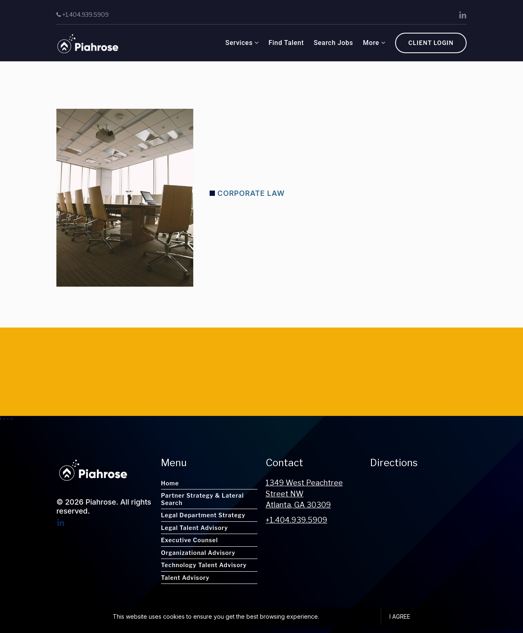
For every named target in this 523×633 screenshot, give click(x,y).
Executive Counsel (189, 539)
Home (170, 483)
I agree (399, 616)
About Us (312, 43)
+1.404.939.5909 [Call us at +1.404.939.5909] (296, 520)
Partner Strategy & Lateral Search (202, 499)
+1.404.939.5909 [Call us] (82, 14)
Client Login (431, 42)
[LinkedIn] (462, 15)
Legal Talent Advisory (194, 527)
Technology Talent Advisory (204, 564)
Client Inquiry (364, 43)
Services (174, 43)
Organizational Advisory (198, 552)
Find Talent (221, 43)
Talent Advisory (185, 577)
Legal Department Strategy (203, 515)
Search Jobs (268, 43)
